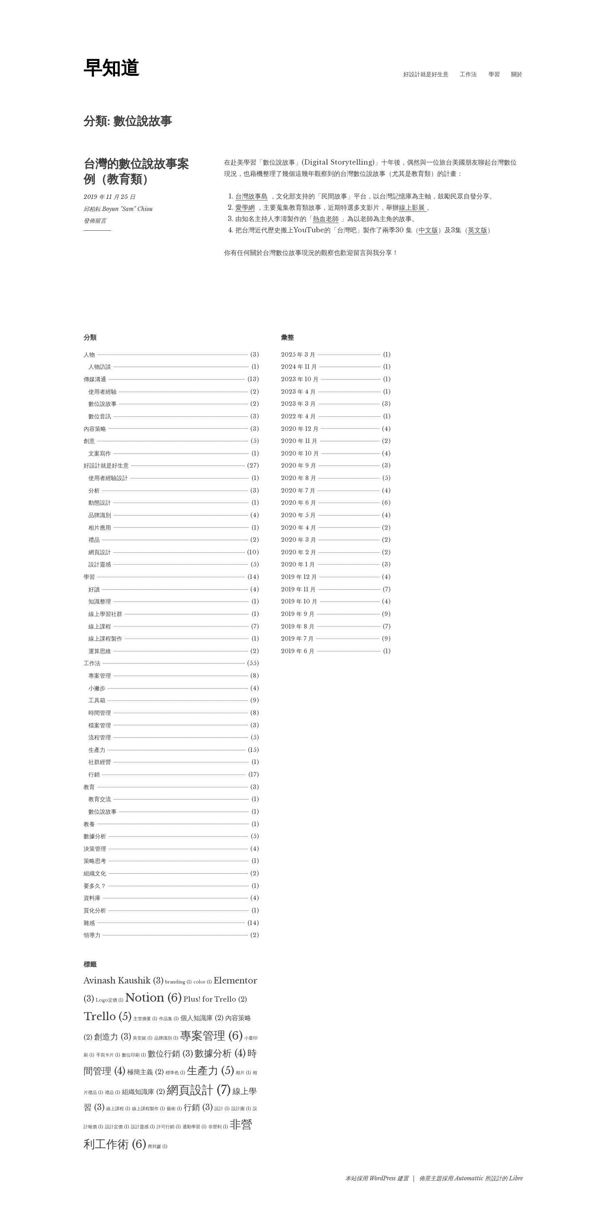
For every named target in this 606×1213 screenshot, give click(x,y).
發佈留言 (95, 220)
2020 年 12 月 (300, 428)
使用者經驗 (102, 391)
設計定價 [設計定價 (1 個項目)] (117, 1126)
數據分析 (95, 836)
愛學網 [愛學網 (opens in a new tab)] (245, 207)
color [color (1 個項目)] (202, 982)
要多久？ (95, 885)
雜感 (89, 923)
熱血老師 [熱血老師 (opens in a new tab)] (326, 219)
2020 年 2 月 (298, 552)
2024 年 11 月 (299, 366)
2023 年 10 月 (300, 379)
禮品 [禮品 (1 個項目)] (112, 1092)
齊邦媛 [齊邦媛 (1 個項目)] (158, 1146)
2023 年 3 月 (298, 403)
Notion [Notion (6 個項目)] (153, 997)
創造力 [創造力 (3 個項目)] (112, 1037)
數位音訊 (99, 416)
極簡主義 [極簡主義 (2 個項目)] (145, 1072)
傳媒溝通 (95, 379)
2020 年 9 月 (298, 465)
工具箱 (96, 700)
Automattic (469, 1178)
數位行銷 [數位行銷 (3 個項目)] (170, 1054)
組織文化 (95, 873)
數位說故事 (102, 403)
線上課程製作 (105, 638)
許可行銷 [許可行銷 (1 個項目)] (169, 1126)
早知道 (112, 67)
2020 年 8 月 (298, 478)
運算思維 (99, 651)
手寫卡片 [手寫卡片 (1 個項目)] (108, 1055)
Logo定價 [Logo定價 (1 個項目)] (110, 1000)
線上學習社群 (105, 614)
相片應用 (99, 527)
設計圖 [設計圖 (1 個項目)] (241, 1108)
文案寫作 (99, 453)
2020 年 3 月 (298, 539)
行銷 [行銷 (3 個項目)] (198, 1107)
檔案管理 (99, 725)
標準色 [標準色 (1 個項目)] (175, 1072)
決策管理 (95, 848)
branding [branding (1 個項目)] (178, 982)
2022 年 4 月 (298, 416)
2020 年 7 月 (298, 490)
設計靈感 (99, 564)
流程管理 (99, 737)
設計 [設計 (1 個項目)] (222, 1108)
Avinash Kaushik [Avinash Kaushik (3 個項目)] (124, 980)
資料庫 (92, 898)
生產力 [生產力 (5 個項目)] (210, 1070)
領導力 (92, 935)
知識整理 (99, 601)
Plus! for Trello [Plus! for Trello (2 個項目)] (215, 999)
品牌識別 (99, 515)
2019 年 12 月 (299, 576)
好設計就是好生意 (426, 74)
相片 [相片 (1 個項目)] (243, 1072)
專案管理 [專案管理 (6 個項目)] (211, 1035)
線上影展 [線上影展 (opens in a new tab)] (413, 207)
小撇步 (96, 688)
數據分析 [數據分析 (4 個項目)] (220, 1053)
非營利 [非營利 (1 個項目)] (218, 1126)
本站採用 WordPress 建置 (377, 1178)
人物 (89, 354)
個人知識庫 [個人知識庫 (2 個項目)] (202, 1018)
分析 (94, 490)
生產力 (96, 750)
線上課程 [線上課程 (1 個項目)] (118, 1108)
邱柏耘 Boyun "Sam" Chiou (118, 209)
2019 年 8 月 (298, 626)
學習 (494, 74)
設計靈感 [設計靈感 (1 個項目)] (143, 1126)
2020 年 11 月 (299, 441)
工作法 (468, 74)
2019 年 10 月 (299, 601)
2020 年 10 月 (300, 453)
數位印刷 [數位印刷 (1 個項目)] (134, 1055)
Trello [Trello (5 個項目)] (108, 1016)
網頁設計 (99, 552)
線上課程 (99, 626)
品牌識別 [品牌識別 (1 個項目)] (166, 1038)
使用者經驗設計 (108, 478)
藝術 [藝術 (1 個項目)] (174, 1108)
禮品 (94, 539)
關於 (516, 74)
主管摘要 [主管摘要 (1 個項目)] (145, 1018)
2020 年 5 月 (298, 515)
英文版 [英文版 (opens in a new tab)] (477, 230)
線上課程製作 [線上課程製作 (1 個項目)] (148, 1108)
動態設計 (99, 502)
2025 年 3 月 (298, 354)
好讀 (94, 589)
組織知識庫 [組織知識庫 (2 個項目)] (143, 1092)
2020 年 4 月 (298, 527)
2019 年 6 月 (298, 651)
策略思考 (95, 860)
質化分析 (95, 910)
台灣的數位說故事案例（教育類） (136, 171)
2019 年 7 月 (297, 638)
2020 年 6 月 (298, 502)
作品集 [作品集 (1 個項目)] (169, 1018)
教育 (89, 787)
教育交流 (99, 799)
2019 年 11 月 (298, 589)
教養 (89, 824)
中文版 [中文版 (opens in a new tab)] (428, 230)
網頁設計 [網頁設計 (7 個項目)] (199, 1090)
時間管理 (99, 712)
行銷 (94, 774)
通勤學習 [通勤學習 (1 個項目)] (194, 1126)
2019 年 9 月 (298, 614)
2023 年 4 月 (298, 391)
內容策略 (95, 428)
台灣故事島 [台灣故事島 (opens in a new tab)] (251, 196)
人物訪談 (99, 366)
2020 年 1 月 (298, 564)
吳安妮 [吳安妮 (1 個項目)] (143, 1038)
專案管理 (99, 675)
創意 (89, 441)
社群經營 (99, 762)
